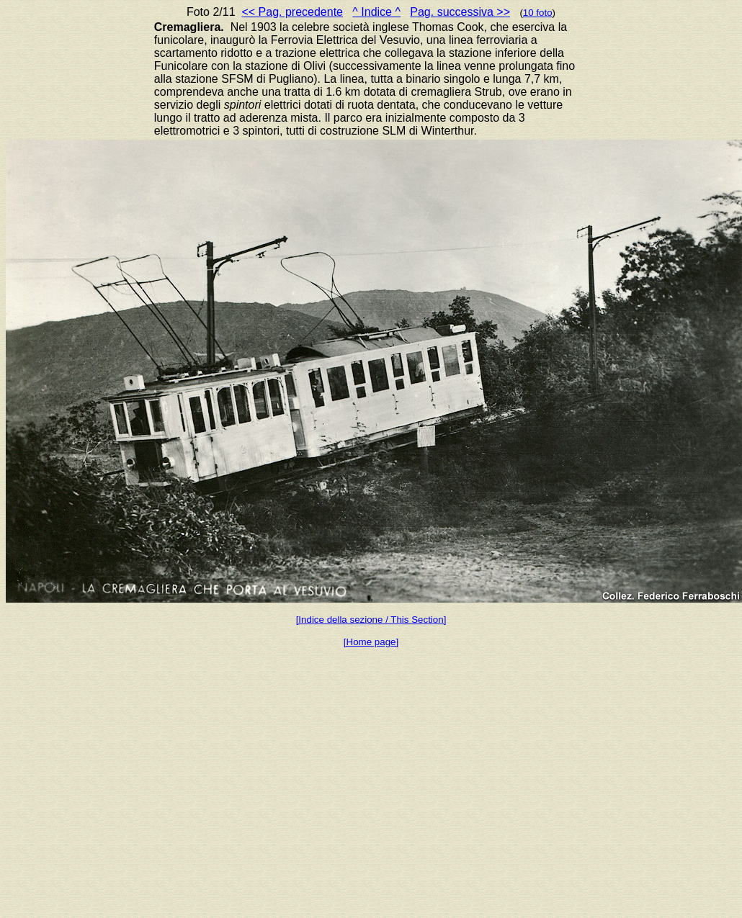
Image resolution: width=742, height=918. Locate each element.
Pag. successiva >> (460, 12)
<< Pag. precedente (292, 12)
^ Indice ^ (376, 12)
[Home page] (371, 641)
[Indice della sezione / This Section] (371, 619)
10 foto (538, 12)
